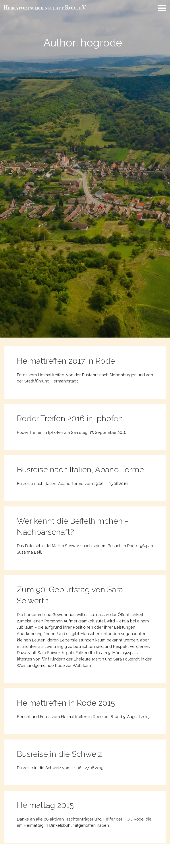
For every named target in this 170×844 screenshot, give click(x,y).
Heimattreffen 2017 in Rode (66, 360)
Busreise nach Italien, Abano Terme (80, 469)
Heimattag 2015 (45, 805)
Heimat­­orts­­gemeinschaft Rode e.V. (45, 7)
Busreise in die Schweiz (59, 754)
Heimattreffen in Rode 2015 (66, 702)
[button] (163, 8)
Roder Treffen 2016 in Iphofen (70, 418)
